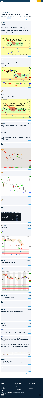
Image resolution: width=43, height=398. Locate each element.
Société (16, 16)
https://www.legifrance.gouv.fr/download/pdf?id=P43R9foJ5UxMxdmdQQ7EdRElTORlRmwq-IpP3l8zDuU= (13, 318)
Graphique (5, 16)
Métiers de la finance (31, 388)
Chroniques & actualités (17, 384)
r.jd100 (4, 323)
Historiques (23, 16)
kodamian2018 (5, 295)
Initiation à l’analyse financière (32, 383)
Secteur (27, 16)
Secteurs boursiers (3, 388)
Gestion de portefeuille (31, 382)
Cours (2, 16)
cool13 (4, 260)
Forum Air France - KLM (7, 12)
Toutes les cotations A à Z (3, 390)
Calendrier (19, 16)
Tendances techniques (17, 388)
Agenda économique (3, 382)
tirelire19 (4, 22)
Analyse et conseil (12, 16)
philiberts (4, 268)
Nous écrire (2, 393)
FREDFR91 (5, 225)
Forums (3, 12)
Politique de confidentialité (9, 393)
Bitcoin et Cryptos (2, 383)
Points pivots (16, 386)
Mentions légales (10, 392)
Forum (30, 16)
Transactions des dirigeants (18, 389)
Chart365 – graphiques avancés (18, 383)
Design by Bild (5, 393)
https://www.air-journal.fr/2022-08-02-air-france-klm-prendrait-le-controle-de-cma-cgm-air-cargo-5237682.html (14, 263)
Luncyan (4, 172)
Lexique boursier (31, 387)
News (8, 16)
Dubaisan (5, 336)
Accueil (1, 12)
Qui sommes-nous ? (14, 393)
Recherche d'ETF (2, 387)
